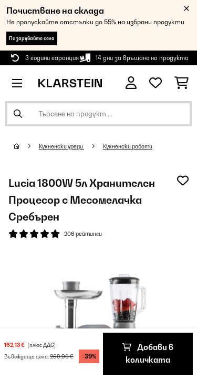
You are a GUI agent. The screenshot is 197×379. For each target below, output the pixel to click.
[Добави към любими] (183, 180)
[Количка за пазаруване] (181, 83)
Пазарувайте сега (32, 38)
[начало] (26, 146)
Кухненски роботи (127, 146)
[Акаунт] (131, 83)
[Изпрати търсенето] (18, 113)
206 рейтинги (83, 234)
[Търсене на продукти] (98, 113)
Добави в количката (147, 353)
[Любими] (155, 83)
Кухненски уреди (61, 146)
